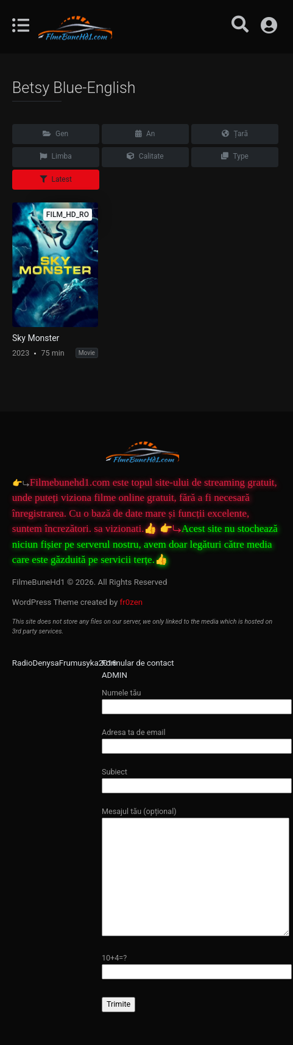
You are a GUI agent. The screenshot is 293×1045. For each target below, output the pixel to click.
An (145, 133)
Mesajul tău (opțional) (195, 872)
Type (235, 156)
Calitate (145, 156)
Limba (56, 156)
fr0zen (131, 602)
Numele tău (197, 699)
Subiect (197, 778)
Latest (56, 179)
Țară (235, 133)
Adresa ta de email (197, 739)
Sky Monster (35, 338)
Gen (55, 133)
